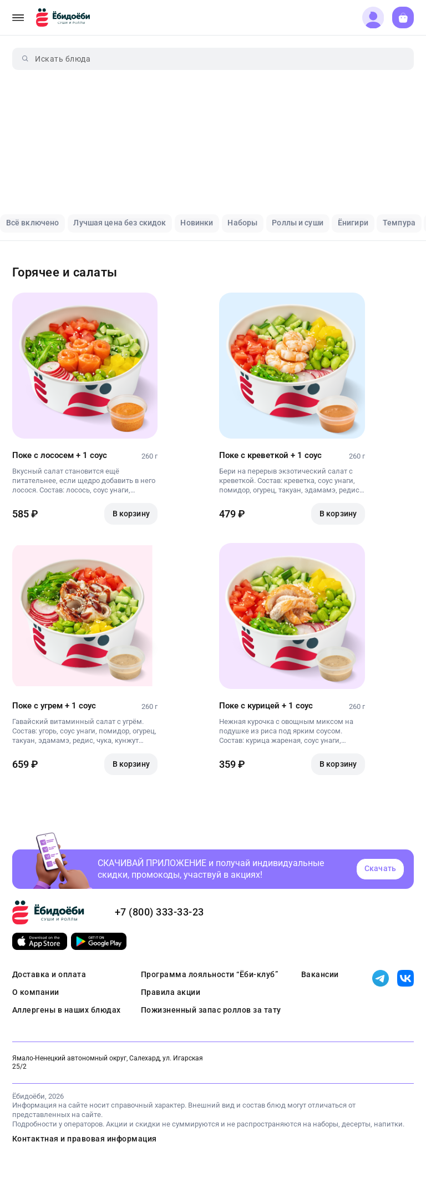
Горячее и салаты (65, 272)
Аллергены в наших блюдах (66, 1009)
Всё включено (32, 222)
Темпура (399, 222)
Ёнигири (353, 222)
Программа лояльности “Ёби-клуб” (209, 974)
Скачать (380, 868)
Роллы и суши (297, 222)
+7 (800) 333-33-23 (159, 912)
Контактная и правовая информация (84, 1138)
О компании (35, 992)
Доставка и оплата (49, 974)
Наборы (242, 222)
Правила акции (171, 992)
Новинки (196, 222)
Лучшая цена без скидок (119, 222)
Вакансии (320, 974)
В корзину (131, 513)
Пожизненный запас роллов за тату (211, 1009)
